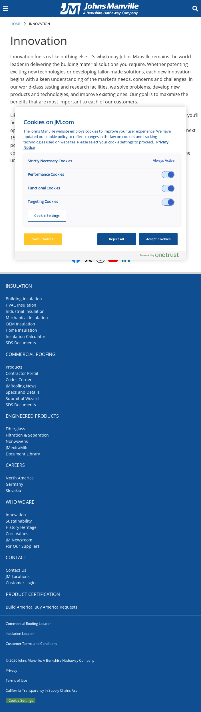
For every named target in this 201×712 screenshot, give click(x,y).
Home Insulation (21, 330)
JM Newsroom (19, 540)
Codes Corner (19, 379)
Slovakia (13, 490)
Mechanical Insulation (27, 317)
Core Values (17, 533)
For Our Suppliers (23, 546)
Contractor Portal (22, 373)
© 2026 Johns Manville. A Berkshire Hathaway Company (50, 660)
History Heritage (21, 527)
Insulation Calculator (25, 336)
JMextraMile (17, 447)
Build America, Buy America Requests (41, 607)
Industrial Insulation (25, 311)
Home (16, 23)
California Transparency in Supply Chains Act (41, 690)
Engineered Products (32, 416)
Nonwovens (17, 441)
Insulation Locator (20, 633)
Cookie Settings (21, 700)
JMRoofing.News (21, 386)
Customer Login (21, 582)
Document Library (23, 454)
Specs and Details (23, 392)
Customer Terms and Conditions (31, 643)
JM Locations (18, 576)
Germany (14, 484)
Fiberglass (15, 428)
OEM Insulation (20, 324)
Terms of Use (16, 680)
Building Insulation (24, 298)
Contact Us (16, 570)
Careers (15, 465)
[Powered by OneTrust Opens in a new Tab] (161, 256)
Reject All (116, 239)
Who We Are (20, 502)
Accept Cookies (158, 239)
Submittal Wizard (22, 398)
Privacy (11, 670)
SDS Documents (21, 342)
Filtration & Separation (27, 435)
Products (14, 367)
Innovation (39, 23)
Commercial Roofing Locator (28, 623)
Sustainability (19, 521)
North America (20, 478)
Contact (16, 557)
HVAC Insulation (21, 305)
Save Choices (42, 239)
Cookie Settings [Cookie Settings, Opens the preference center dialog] (47, 215)
